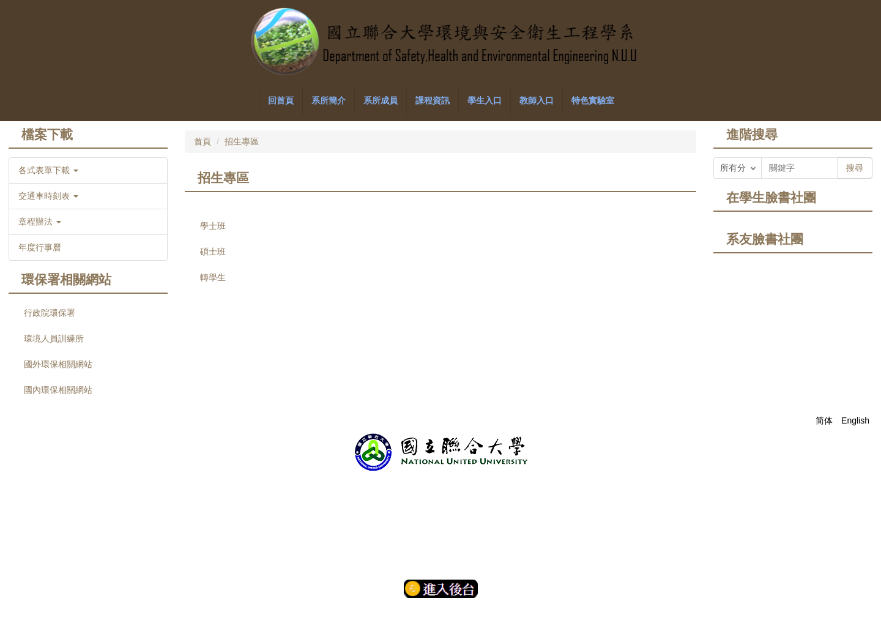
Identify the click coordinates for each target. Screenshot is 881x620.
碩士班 (213, 251)
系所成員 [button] (380, 100)
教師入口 (536, 100)
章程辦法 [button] (39, 221)
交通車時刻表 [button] (48, 196)
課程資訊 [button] (432, 100)
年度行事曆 (39, 247)
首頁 (202, 141)
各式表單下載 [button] (48, 170)
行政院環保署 (49, 313)
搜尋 (854, 168)
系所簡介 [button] (328, 100)
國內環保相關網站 (58, 390)
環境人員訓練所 (54, 338)
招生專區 (242, 141)
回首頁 (281, 100)
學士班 (213, 226)
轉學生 (213, 277)
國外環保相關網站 (58, 364)
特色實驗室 (592, 100)
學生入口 (484, 100)
